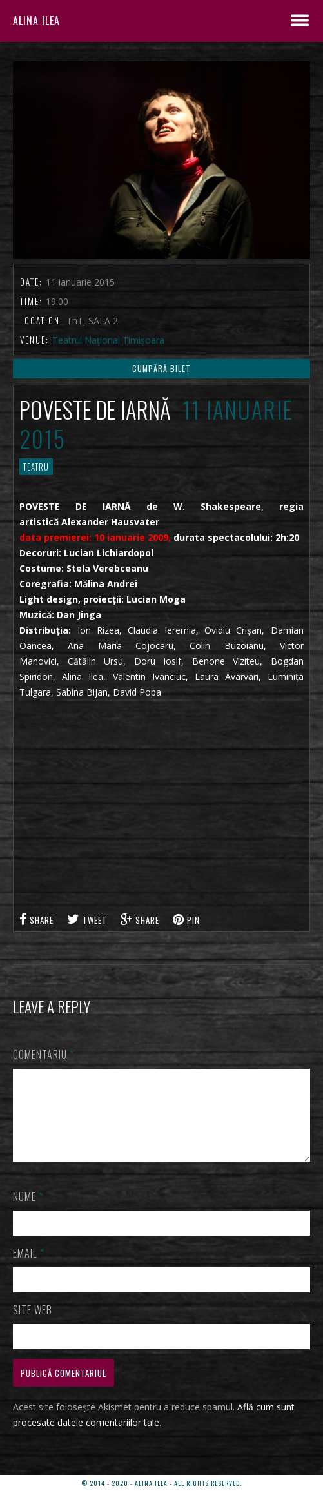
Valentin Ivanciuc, (150, 676)
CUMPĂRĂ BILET (161, 368)
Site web (32, 1325)
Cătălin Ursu (96, 661)
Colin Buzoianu (226, 645)
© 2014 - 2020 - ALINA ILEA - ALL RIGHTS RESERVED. (161, 1483)
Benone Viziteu (226, 661)
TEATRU (36, 466)
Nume (28, 1212)
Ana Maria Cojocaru (120, 645)
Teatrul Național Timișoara (108, 340)
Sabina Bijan (82, 692)
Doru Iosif (153, 661)
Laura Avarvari (227, 676)
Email (28, 1268)
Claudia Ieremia (161, 630)
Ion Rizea (98, 630)
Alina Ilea (82, 676)
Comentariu (43, 1054)
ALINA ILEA (36, 20)
